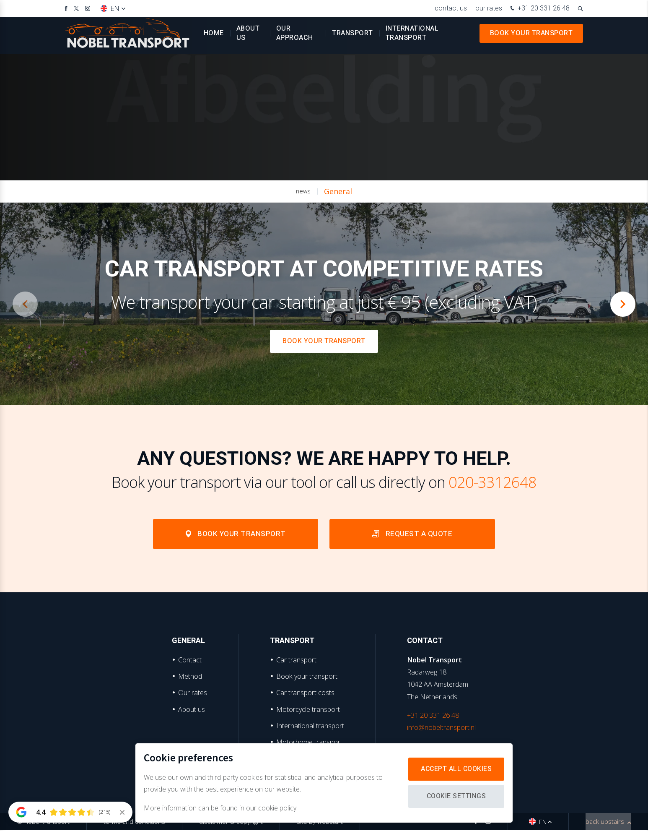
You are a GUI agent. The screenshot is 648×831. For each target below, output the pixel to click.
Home (214, 38)
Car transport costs (305, 693)
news (303, 191)
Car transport (296, 660)
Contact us (451, 8)
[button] (622, 304)
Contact (190, 660)
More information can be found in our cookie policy (220, 808)
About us (248, 37)
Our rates (488, 8)
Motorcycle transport (308, 710)
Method (190, 677)
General (338, 191)
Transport (352, 38)
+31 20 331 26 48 (539, 9)
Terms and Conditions (134, 822)
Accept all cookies (455, 769)
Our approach (294, 37)
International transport (412, 37)
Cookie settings (455, 796)
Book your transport (531, 38)
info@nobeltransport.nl (441, 728)
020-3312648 (492, 482)
